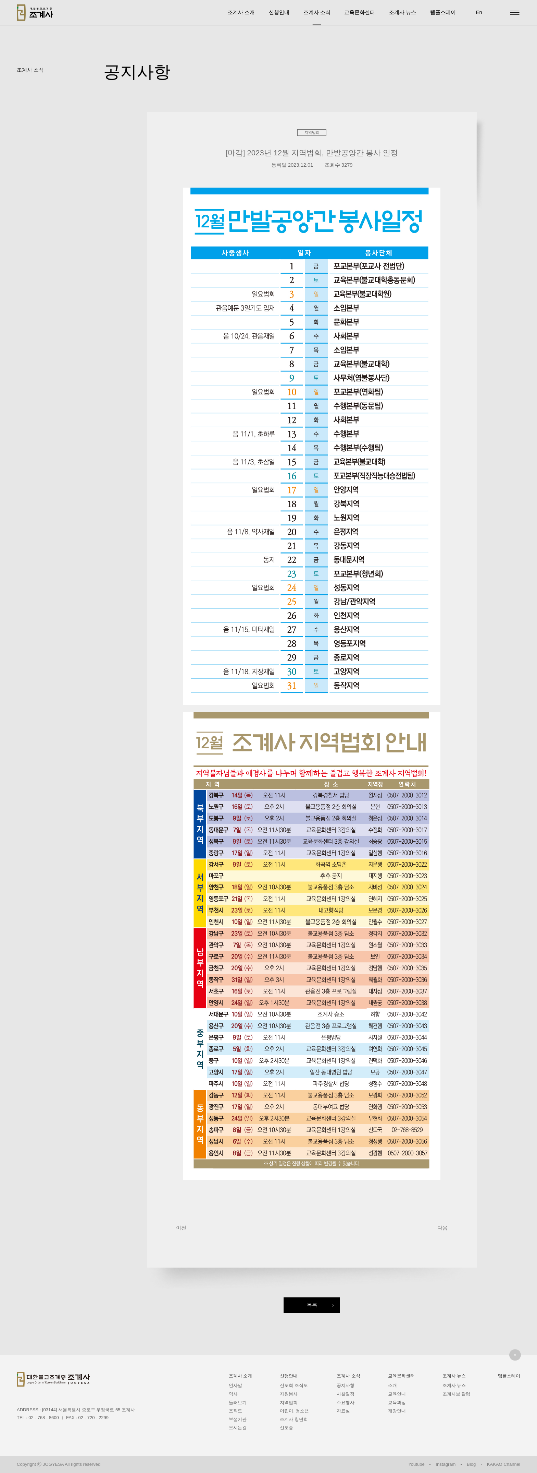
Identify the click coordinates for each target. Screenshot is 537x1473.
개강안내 (397, 1410)
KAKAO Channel (503, 1464)
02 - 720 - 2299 (93, 1417)
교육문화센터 (359, 12)
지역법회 (289, 1402)
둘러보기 (238, 1402)
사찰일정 (345, 1394)
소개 (392, 1385)
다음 (442, 1228)
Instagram (445, 1464)
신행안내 (279, 12)
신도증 (286, 1427)
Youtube (416, 1464)
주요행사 (345, 1402)
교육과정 (397, 1402)
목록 (312, 1305)
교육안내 (397, 1394)
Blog (471, 1464)
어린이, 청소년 (294, 1410)
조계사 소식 (316, 12)
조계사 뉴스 (402, 12)
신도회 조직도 (294, 1385)
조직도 (235, 1410)
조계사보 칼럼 (456, 1394)
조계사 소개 (241, 12)
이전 (181, 1228)
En (479, 12)
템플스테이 (443, 12)
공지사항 (345, 1385)
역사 (233, 1394)
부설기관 (238, 1419)
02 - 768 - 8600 (43, 1417)
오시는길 (238, 1427)
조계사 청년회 (294, 1419)
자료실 (343, 1410)
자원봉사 (289, 1394)
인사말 (235, 1385)
